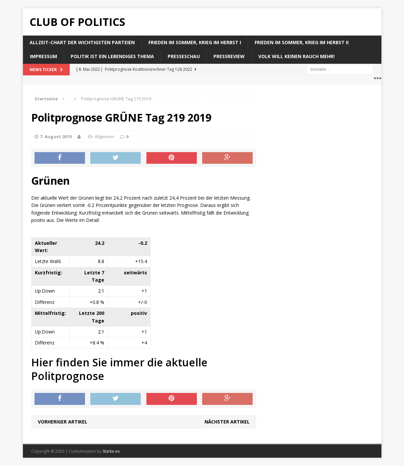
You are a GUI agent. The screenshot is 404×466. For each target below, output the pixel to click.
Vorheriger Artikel (62, 422)
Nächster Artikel (227, 422)
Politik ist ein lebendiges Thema (112, 56)
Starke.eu (111, 451)
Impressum (43, 56)
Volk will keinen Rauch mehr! (296, 56)
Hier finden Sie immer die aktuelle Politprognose (119, 369)
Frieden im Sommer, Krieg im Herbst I (194, 42)
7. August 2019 (55, 137)
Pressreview (229, 56)
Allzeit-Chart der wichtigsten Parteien (82, 42)
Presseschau (184, 56)
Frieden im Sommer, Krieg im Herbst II (302, 42)
